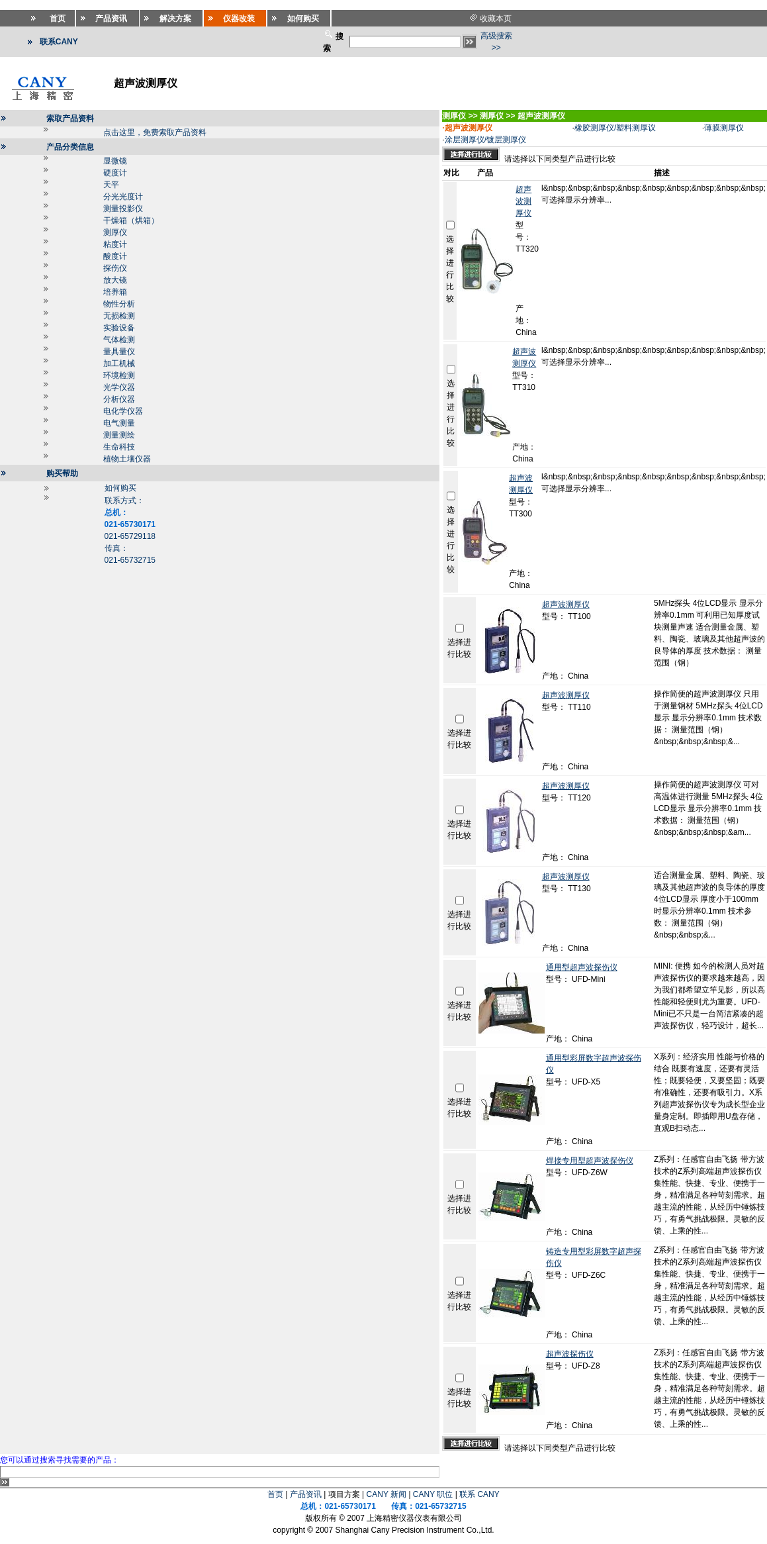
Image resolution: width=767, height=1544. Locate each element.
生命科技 (119, 447)
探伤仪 (115, 268)
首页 (275, 1494)
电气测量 (119, 423)
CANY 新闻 (386, 1494)
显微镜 (115, 161)
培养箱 (115, 292)
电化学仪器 (123, 411)
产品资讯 (306, 1494)
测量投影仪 (123, 208)
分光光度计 (123, 196)
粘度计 (115, 244)
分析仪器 (119, 399)
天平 (111, 184)
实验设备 (119, 327)
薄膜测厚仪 (724, 127)
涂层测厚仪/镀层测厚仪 (485, 139)
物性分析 (119, 304)
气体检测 (119, 339)
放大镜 (115, 280)
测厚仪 (115, 232)
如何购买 (120, 488)
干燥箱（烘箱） (131, 220)
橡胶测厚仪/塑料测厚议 (615, 127)
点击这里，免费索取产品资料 (154, 132)
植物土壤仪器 (127, 458)
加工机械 (119, 363)
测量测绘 (119, 435)
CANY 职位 (433, 1494)
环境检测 (119, 375)
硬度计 (115, 172)
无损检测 (119, 315)
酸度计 (115, 256)
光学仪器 (119, 387)
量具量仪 (119, 351)
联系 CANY (479, 1494)
